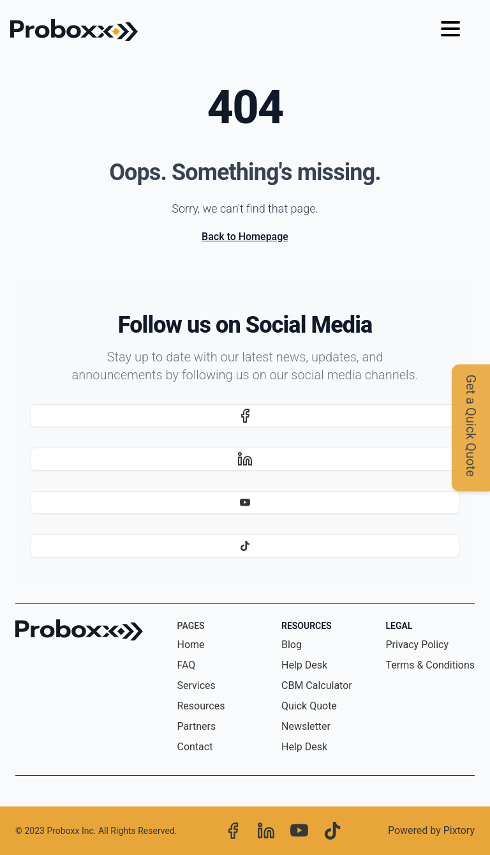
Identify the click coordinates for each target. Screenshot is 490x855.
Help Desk (304, 665)
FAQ (186, 665)
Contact (195, 747)
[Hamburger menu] (450, 29)
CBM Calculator (316, 685)
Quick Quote (309, 706)
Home (191, 645)
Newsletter (305, 726)
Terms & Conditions (430, 665)
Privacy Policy (417, 645)
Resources (201, 706)
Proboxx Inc (70, 831)
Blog (291, 645)
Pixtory (459, 830)
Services (196, 685)
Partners (196, 726)
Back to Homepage (245, 237)
